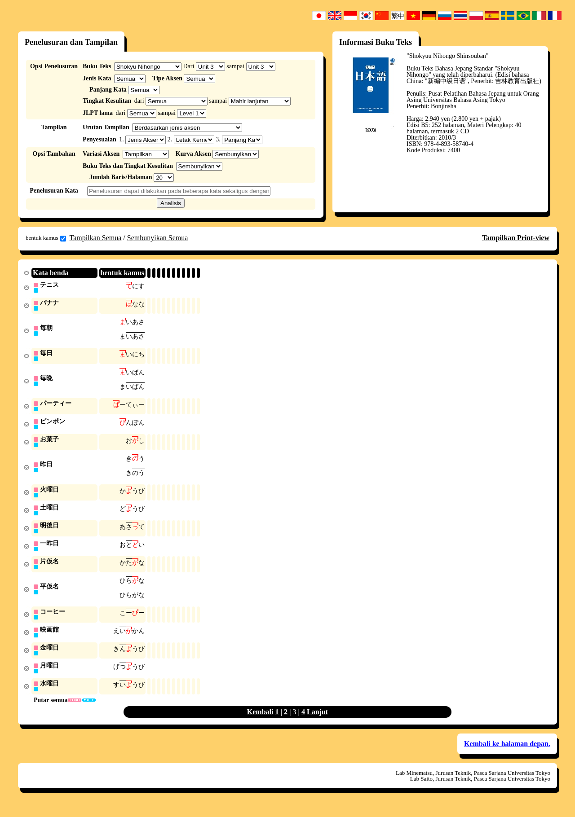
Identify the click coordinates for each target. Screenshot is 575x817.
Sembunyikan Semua (157, 238)
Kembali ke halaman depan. (507, 754)
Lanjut (317, 722)
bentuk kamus (46, 238)
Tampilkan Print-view (515, 238)
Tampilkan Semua (96, 238)
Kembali (260, 722)
